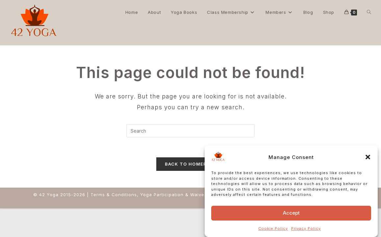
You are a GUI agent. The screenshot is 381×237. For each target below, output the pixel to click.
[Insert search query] (190, 130)
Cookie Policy (273, 228)
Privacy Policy (306, 228)
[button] (368, 157)
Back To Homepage (190, 164)
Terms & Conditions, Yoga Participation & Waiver (148, 194)
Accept (291, 213)
